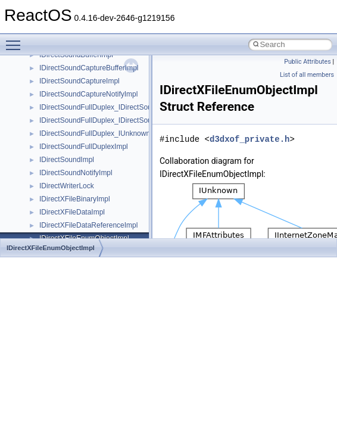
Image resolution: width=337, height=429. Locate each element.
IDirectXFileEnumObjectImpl (51, 247)
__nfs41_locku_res (69, 198)
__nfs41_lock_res (67, 133)
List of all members (307, 75)
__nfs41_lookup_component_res (91, 238)
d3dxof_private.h (249, 139)
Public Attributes (307, 62)
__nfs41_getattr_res (71, 67)
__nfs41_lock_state (70, 146)
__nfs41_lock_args (69, 120)
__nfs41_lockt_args (70, 159)
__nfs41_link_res (66, 106)
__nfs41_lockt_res (68, 172)
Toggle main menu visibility (16, 40)
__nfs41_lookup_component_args (93, 224)
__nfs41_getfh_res (68, 80)
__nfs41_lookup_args (73, 211)
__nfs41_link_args (68, 93)
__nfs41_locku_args (71, 185)
